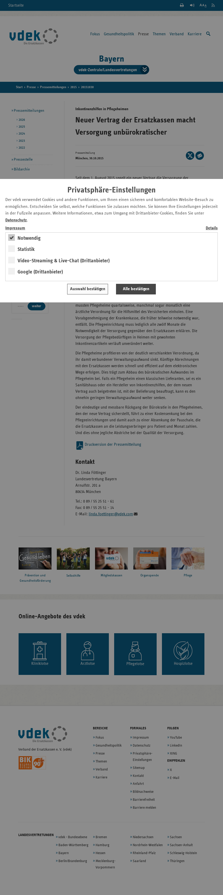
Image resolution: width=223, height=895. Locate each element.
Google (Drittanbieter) (40, 272)
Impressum (15, 228)
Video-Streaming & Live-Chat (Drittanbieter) (64, 260)
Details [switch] (212, 228)
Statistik (26, 249)
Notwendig (29, 238)
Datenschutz (16, 220)
